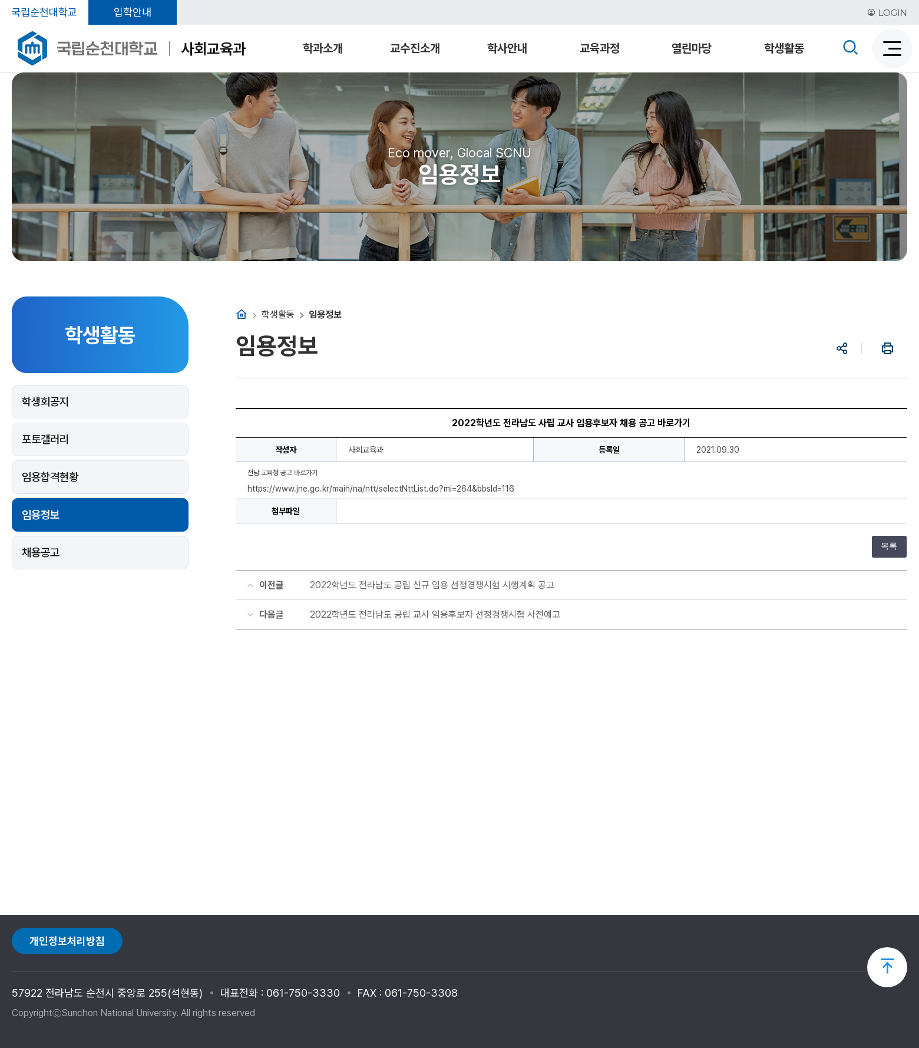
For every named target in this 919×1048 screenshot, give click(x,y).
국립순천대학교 (44, 12)
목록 (889, 546)
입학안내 (132, 12)
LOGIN (887, 12)
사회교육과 (213, 48)
